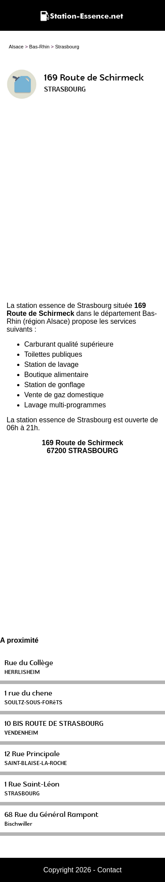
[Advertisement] (82, 203)
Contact (109, 870)
